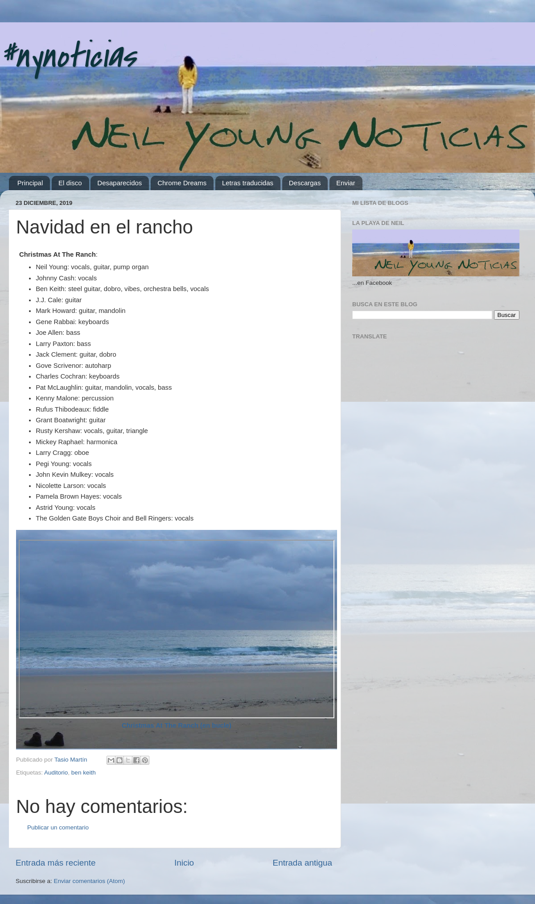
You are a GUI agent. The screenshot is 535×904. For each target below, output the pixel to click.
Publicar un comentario (58, 827)
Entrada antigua (302, 862)
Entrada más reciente (56, 862)
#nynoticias (68, 56)
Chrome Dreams (181, 183)
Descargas (305, 183)
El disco (70, 183)
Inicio (184, 862)
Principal (30, 183)
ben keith (83, 772)
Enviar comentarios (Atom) (89, 881)
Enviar (345, 183)
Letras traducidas (247, 183)
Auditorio (56, 772)
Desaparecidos (119, 183)
